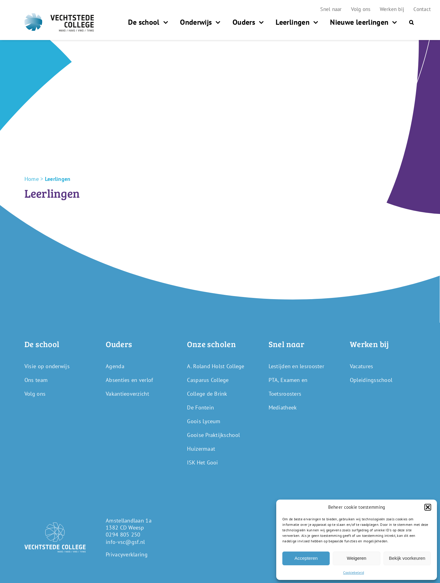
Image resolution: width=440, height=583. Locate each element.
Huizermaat (201, 448)
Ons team (36, 379)
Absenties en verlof (129, 379)
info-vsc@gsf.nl (125, 541)
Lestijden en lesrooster (296, 366)
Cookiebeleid (353, 572)
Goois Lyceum (203, 421)
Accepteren (306, 558)
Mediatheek (283, 407)
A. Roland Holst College (215, 366)
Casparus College (208, 379)
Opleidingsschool (371, 379)
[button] (428, 507)
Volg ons (35, 393)
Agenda (115, 366)
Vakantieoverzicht (127, 393)
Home (31, 178)
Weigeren (356, 558)
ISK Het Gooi (202, 462)
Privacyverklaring (127, 554)
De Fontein (200, 407)
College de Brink (207, 393)
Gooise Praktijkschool (213, 434)
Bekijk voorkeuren (407, 558)
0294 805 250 (123, 534)
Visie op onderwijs (47, 366)
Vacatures (361, 366)
